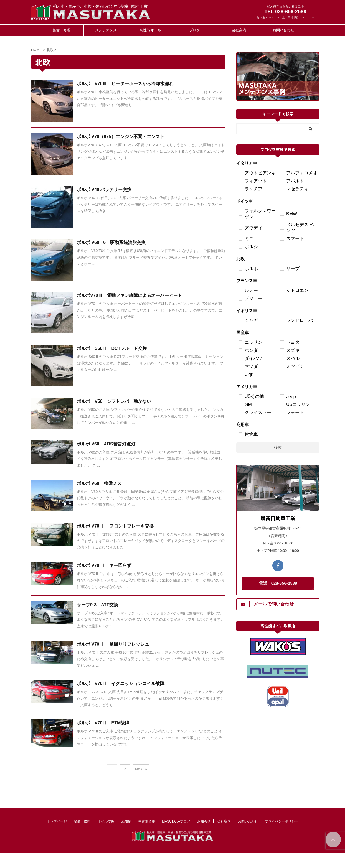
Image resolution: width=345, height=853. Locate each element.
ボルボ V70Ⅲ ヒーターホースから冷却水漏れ (125, 83)
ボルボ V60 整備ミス (99, 483)
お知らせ (203, 821)
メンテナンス (106, 30)
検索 (278, 447)
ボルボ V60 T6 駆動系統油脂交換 (111, 242)
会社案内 (239, 30)
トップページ (57, 821)
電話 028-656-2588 (278, 583)
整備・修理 (61, 30)
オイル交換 (106, 821)
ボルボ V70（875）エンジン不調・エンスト (120, 136)
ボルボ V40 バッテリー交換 (104, 189)
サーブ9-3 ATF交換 (97, 604)
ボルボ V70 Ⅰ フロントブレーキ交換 (115, 526)
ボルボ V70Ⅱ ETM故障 (103, 722)
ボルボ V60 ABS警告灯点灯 (106, 444)
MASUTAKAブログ (176, 821)
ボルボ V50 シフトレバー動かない (114, 401)
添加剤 (126, 821)
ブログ (194, 30)
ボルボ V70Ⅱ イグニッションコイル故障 (120, 683)
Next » (141, 769)
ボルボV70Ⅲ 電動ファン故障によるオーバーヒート (129, 295)
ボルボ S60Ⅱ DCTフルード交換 (112, 348)
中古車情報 (146, 821)
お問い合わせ (283, 30)
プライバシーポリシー (281, 821)
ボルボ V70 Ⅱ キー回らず (104, 565)
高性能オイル (150, 30)
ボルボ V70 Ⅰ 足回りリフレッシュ (113, 644)
